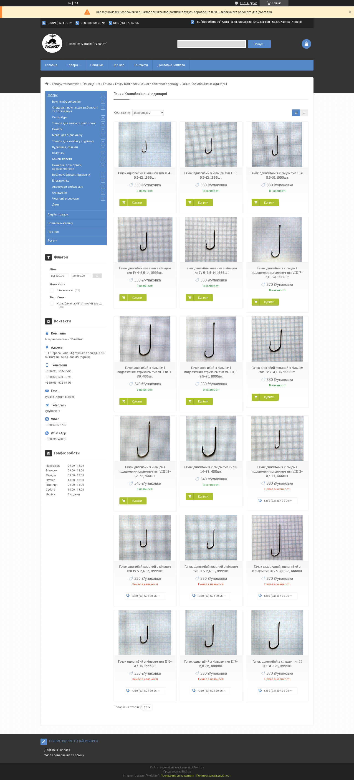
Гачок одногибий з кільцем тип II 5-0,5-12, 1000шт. (211, 175)
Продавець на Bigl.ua (177, 771)
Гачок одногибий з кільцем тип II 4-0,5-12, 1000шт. (145, 175)
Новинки (96, 65)
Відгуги (52, 240)
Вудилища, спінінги (65, 147)
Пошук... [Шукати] (259, 44)
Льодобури (60, 117)
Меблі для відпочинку (67, 135)
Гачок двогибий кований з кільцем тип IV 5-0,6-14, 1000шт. (145, 569)
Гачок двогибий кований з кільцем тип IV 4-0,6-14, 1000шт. (145, 270)
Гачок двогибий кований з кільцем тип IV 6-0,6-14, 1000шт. (211, 270)
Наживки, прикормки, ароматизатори (67, 166)
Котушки (58, 153)
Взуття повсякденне (66, 101)
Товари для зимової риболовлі (74, 123)
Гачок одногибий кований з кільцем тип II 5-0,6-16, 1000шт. (211, 569)
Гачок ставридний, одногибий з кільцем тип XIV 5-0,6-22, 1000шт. (277, 569)
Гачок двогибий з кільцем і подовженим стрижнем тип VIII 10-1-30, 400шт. (144, 372)
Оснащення (91, 84)
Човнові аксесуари (65, 198)
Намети (57, 129)
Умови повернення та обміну (64, 755)
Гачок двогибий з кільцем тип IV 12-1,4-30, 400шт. (211, 469)
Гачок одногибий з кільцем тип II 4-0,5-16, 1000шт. (277, 175)
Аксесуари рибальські (67, 186)
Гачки (107, 84)
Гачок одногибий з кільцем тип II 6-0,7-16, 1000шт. (145, 664)
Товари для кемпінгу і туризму (73, 141)
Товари (72, 65)
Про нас (118, 65)
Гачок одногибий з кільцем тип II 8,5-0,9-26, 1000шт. (277, 664)
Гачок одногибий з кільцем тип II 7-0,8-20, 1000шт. (211, 664)
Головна (51, 65)
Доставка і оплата (171, 65)
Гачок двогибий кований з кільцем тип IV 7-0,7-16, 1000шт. (277, 370)
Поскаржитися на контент (177, 775)
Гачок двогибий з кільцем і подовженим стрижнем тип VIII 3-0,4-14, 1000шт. (277, 471)
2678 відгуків (248, 3)
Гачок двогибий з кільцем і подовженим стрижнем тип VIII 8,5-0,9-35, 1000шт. (211, 372)
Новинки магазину (60, 223)
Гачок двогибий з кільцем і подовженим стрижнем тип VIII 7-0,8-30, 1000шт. (277, 272)
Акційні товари (58, 214)
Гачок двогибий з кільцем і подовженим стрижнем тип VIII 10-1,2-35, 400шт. (145, 471)
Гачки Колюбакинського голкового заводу (147, 84)
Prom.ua (199, 767)
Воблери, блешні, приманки (71, 174)
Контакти (141, 65)
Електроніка (60, 180)
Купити (137, 202)
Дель (55, 204)
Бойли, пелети (62, 159)
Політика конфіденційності (213, 775)
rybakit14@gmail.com (59, 396)
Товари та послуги (65, 84)
